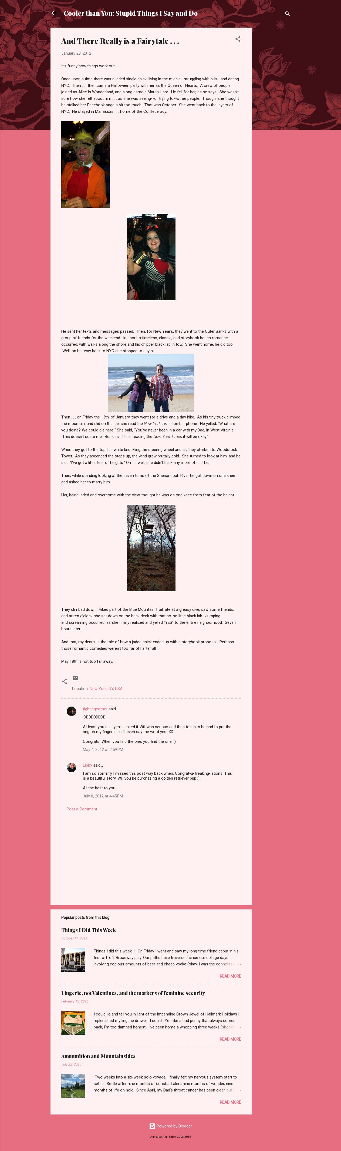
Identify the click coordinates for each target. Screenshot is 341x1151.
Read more (230, 976)
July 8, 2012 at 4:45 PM (103, 796)
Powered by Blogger (170, 1126)
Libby (87, 765)
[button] (238, 40)
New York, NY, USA (106, 688)
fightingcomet (95, 709)
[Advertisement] (273, 109)
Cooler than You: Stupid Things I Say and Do (130, 13)
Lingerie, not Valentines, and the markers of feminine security (133, 993)
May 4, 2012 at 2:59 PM (103, 749)
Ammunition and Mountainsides (98, 1056)
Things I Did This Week (88, 930)
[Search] (287, 14)
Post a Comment (82, 809)
